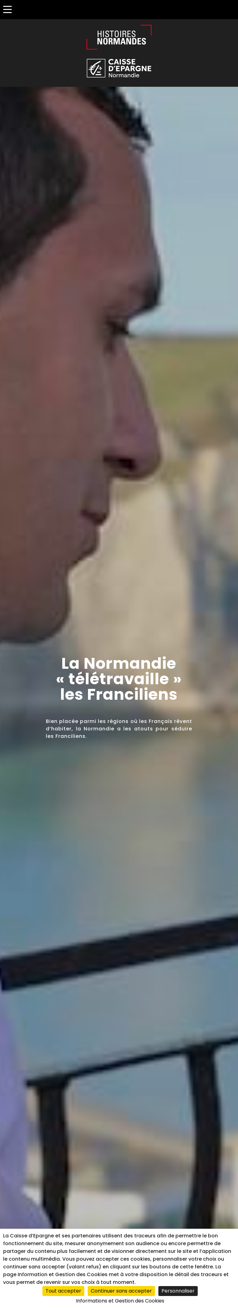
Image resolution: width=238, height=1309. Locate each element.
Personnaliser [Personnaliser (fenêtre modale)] (178, 1290)
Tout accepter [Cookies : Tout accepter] (63, 1290)
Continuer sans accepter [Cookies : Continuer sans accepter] (121, 1290)
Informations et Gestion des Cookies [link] (120, 1300)
